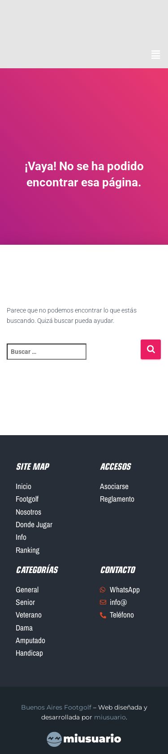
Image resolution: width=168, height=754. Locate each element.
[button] (156, 55)
